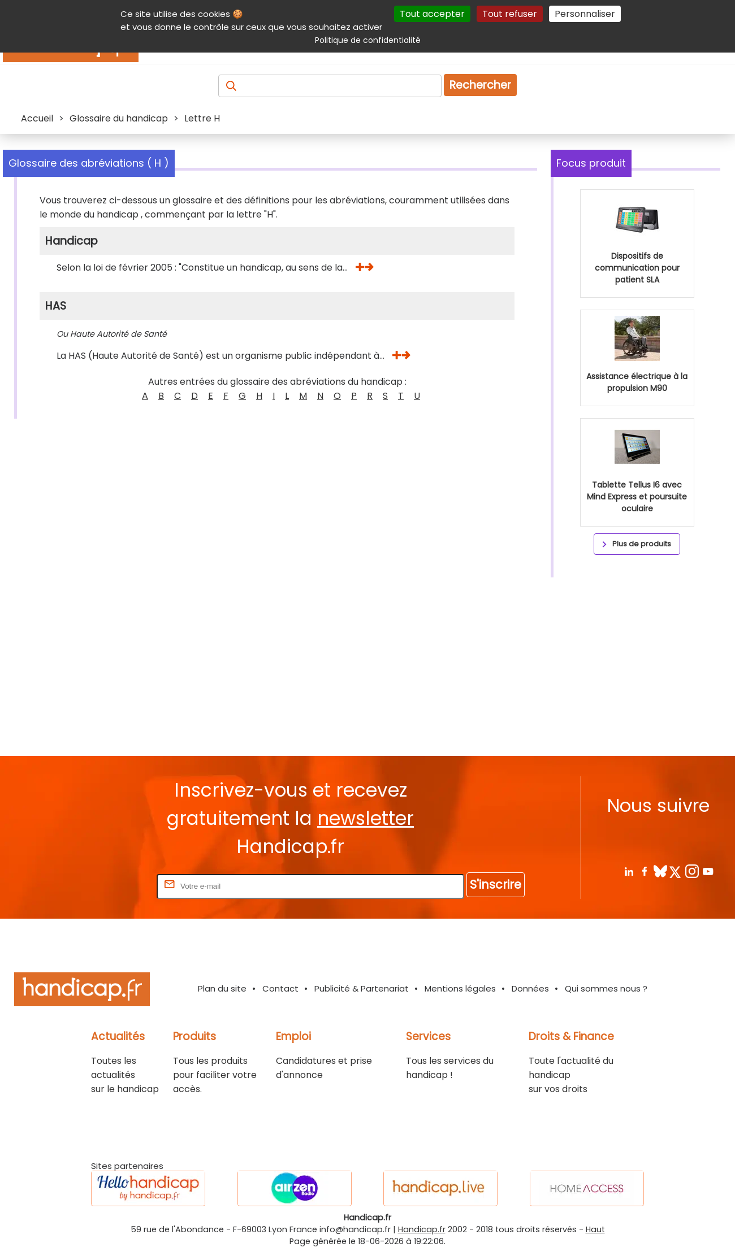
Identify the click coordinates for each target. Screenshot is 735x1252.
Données (530, 988)
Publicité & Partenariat (361, 988)
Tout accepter (432, 13)
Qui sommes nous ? (606, 988)
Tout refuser (509, 13)
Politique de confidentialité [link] (368, 40)
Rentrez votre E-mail (109, 885)
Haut (595, 1229)
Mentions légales (460, 988)
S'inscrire (495, 884)
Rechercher (480, 85)
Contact (280, 988)
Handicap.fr (422, 1229)
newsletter (365, 818)
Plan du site (222, 988)
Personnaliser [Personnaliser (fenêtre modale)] (585, 13)
